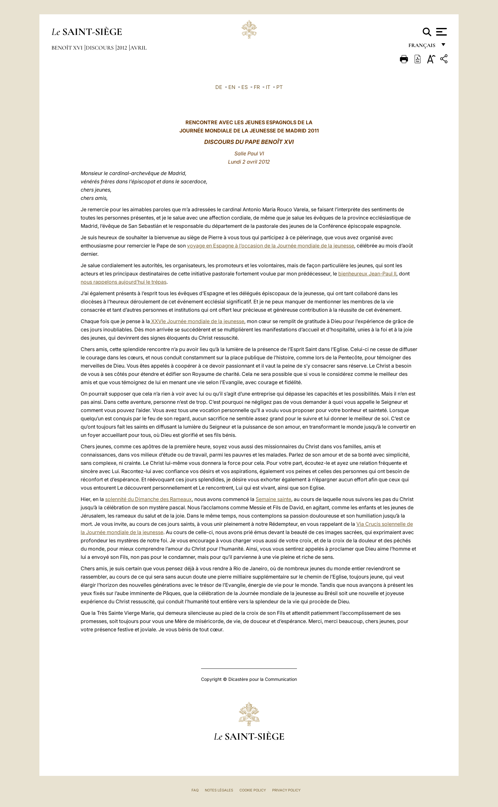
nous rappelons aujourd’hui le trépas (123, 282)
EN (231, 87)
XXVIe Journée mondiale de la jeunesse (197, 321)
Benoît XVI (67, 47)
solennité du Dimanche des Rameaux (148, 499)
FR (257, 87)
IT (268, 87)
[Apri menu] (440, 31)
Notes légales (219, 790)
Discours (100, 47)
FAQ (195, 790)
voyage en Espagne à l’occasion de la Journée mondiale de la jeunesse (270, 245)
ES (244, 87)
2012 (122, 47)
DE (218, 87)
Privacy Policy (286, 790)
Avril (138, 47)
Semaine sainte (273, 499)
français (422, 47)
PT (279, 87)
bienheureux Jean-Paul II (367, 273)
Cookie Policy (252, 790)
